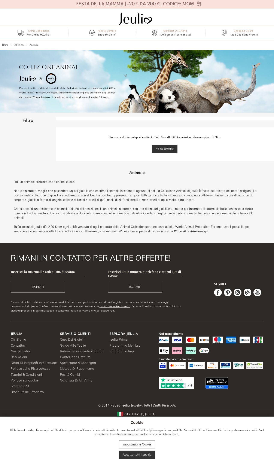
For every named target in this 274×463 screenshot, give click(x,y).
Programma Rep (121, 351)
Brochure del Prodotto (27, 392)
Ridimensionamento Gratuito (81, 351)
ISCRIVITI (38, 286)
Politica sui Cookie (25, 380)
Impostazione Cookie (137, 444)
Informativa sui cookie (134, 434)
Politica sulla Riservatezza (31, 369)
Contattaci (18, 345)
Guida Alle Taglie (73, 345)
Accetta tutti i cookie (137, 455)
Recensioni (19, 357)
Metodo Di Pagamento (77, 369)
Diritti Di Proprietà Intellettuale (34, 363)
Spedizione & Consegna (78, 363)
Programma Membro (124, 345)
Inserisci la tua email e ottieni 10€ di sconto (43, 272)
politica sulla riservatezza (114, 306)
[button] (137, 414)
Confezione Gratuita (75, 357)
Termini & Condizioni (26, 374)
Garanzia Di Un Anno (76, 380)
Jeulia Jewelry (131, 405)
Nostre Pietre (20, 351)
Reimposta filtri (165, 148)
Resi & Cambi (70, 374)
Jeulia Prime (118, 339)
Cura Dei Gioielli (72, 339)
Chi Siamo (18, 339)
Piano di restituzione (188, 231)
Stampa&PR (20, 386)
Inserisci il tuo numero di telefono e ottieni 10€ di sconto (144, 273)
